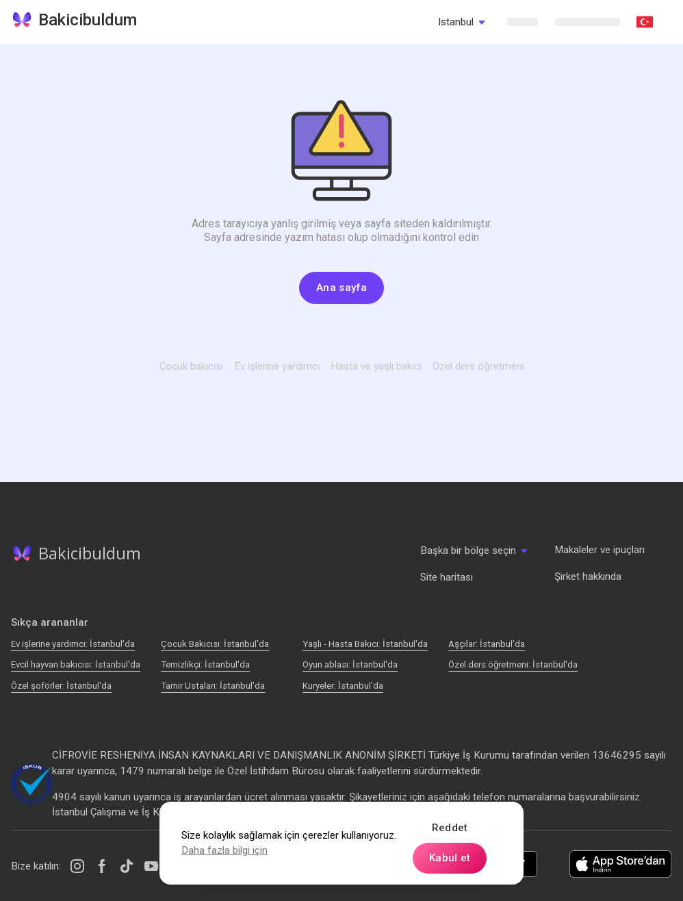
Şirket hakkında (587, 576)
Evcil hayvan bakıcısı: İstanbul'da (75, 664)
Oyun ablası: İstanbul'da (350, 664)
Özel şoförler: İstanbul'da (61, 686)
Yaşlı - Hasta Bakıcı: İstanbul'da (365, 644)
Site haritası (446, 577)
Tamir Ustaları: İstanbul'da (213, 686)
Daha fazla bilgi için (224, 850)
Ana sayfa (341, 287)
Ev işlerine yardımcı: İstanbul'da (73, 644)
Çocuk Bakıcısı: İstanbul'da (215, 644)
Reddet (450, 828)
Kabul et (449, 858)
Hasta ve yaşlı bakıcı (376, 366)
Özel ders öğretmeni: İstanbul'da (513, 664)
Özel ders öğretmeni (478, 366)
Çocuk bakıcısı (191, 366)
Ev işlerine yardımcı (277, 366)
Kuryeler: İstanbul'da (342, 686)
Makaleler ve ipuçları (599, 550)
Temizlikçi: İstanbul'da (205, 664)
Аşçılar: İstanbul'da (486, 644)
